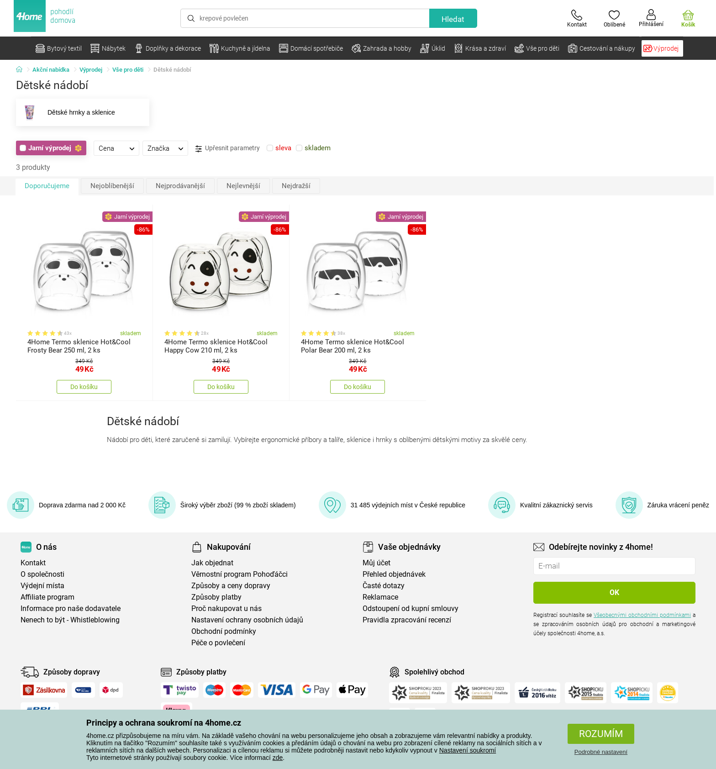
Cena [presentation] (106, 148)
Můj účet (376, 562)
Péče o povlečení (218, 642)
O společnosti (42, 574)
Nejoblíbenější (112, 186)
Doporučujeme (47, 186)
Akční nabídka (50, 69)
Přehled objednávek (394, 574)
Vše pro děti (127, 69)
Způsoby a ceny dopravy (230, 585)
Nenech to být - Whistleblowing (70, 619)
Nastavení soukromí (467, 750)
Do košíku (84, 386)
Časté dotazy (384, 585)
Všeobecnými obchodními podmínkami (642, 615)
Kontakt (33, 562)
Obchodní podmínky (223, 631)
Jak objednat (212, 562)
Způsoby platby (216, 597)
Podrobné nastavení (600, 751)
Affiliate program (47, 597)
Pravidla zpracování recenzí (407, 619)
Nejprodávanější (180, 186)
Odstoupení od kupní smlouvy (410, 608)
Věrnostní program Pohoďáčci (239, 574)
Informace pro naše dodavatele (71, 608)
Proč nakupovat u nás (226, 608)
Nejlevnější (243, 186)
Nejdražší (296, 186)
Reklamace (380, 597)
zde (278, 757)
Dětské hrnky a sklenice (65, 112)
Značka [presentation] (158, 148)
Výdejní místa (42, 585)
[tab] (116, 148)
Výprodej (90, 69)
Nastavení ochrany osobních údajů (247, 619)
